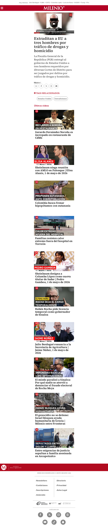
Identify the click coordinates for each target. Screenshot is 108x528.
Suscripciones (42, 490)
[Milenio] (53, 8)
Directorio (61, 481)
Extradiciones (61, 98)
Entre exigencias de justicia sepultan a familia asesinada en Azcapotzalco (53, 453)
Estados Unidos (45, 98)
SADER (77, 2)
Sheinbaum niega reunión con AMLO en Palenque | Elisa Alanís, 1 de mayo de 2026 (54, 170)
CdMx (42, 2)
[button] (2, 9)
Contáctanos (42, 485)
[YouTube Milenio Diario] (45, 522)
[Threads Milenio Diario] (67, 514)
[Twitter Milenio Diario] (49, 514)
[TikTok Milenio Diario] (54, 522)
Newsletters (41, 481)
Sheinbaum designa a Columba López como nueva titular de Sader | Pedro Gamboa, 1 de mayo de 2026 (53, 278)
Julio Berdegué (34, 2)
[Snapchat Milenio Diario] (63, 522)
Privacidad (61, 485)
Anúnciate (40, 495)
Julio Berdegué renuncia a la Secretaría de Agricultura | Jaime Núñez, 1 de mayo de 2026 (53, 349)
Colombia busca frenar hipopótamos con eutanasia (52, 204)
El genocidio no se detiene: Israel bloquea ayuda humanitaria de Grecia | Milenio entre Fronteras (52, 419)
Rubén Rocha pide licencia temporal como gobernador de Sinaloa (52, 311)
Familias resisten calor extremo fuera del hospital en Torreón (54, 241)
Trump (83, 2)
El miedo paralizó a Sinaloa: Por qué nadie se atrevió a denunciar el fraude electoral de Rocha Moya (53, 384)
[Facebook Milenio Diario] (40, 514)
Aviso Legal (62, 490)
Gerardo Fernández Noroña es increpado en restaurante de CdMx (54, 135)
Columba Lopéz (56, 2)
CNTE (48, 2)
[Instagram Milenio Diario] (58, 514)
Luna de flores (68, 2)
